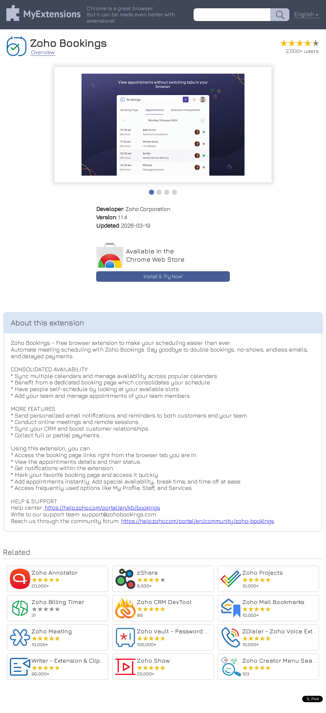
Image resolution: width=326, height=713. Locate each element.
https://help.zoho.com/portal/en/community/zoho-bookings (199, 522)
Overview (43, 53)
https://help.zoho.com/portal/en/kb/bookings (103, 509)
